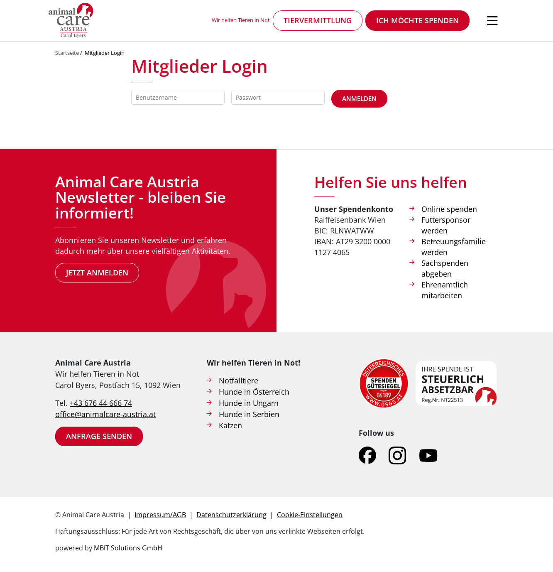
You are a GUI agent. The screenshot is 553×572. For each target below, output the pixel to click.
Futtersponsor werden (445, 225)
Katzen (230, 425)
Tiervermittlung (318, 20)
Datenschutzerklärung (231, 514)
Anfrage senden (99, 436)
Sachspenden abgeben (444, 268)
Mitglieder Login (105, 52)
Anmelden (359, 98)
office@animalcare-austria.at (105, 414)
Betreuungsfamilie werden (453, 246)
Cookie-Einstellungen (310, 514)
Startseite (67, 52)
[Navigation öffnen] (492, 21)
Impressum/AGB (160, 514)
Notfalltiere (238, 380)
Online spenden (449, 209)
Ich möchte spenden (417, 20)
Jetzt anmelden (97, 272)
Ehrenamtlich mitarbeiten (444, 290)
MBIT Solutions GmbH (128, 547)
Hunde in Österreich (254, 392)
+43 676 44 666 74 (101, 403)
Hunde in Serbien (249, 414)
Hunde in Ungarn (249, 403)
